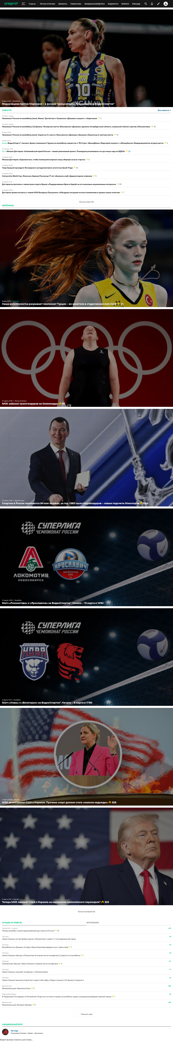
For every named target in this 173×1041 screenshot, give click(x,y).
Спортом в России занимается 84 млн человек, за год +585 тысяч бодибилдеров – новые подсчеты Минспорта (86, 457)
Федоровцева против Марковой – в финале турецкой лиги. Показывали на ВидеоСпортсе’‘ (86, 58)
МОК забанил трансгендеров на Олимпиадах (86, 358)
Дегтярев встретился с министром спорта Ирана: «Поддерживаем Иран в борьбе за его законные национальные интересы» (59, 184)
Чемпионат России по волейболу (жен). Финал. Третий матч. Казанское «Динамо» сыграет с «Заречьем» (49, 118)
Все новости (164, 110)
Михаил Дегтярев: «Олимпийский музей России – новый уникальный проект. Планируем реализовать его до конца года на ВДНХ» (66, 151)
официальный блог (12, 1024)
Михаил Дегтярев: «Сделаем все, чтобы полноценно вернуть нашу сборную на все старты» (43, 159)
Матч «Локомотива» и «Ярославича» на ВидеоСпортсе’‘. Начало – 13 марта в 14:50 (86, 557)
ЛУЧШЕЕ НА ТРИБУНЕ (12, 922)
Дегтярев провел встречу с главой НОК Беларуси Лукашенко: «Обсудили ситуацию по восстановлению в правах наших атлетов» (61, 192)
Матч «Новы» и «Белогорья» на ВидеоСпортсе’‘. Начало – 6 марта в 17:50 (86, 657)
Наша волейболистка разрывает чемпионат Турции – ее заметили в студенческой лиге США (86, 258)
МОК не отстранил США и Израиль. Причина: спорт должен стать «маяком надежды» (86, 756)
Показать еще (86, 1014)
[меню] (23, 3)
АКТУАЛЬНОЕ (92, 922)
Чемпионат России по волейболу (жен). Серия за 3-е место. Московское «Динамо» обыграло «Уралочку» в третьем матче (57, 135)
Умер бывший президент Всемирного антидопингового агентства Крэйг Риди (37, 168)
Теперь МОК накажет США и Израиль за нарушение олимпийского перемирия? (86, 856)
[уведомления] (152, 4)
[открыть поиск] (146, 4)
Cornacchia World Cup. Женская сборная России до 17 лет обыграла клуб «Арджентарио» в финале (47, 176)
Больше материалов (86, 911)
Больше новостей (86, 202)
